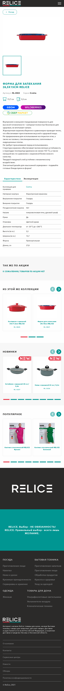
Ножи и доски (10, 575)
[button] (52, 289)
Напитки (7, 570)
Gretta (33, 93)
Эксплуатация (31, 179)
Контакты (7, 650)
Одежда (8, 590)
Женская (7, 597)
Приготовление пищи (14, 566)
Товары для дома (39, 590)
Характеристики (12, 179)
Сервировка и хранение (15, 584)
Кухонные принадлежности (17, 579)
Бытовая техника (46, 559)
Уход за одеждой (44, 584)
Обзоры (6, 671)
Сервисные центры (11, 657)
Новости (6, 664)
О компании (8, 643)
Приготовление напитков (48, 566)
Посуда (8, 559)
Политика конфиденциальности (17, 678)
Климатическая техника (39, 606)
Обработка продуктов (46, 575)
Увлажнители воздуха (38, 601)
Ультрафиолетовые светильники (44, 597)
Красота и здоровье (45, 579)
